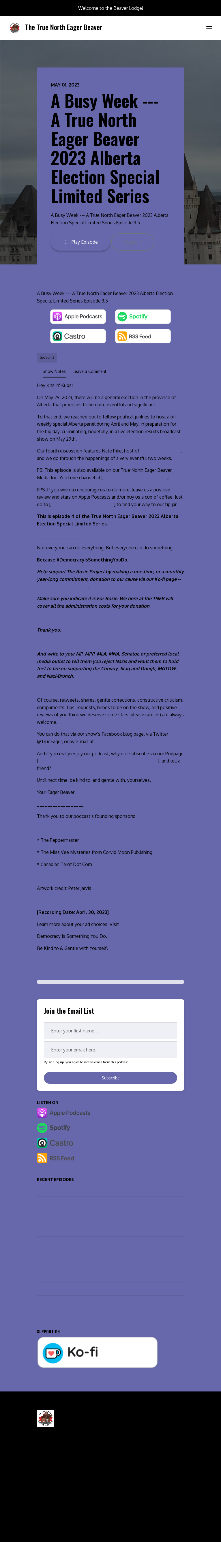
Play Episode (80, 242)
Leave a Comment (89, 371)
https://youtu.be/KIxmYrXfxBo (135, 477)
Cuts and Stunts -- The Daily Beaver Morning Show (84, 1275)
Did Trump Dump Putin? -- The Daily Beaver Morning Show (92, 1203)
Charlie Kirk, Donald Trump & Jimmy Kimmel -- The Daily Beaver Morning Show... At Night (104, 1246)
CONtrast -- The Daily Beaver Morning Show (78, 1229)
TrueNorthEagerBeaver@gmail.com (131, 741)
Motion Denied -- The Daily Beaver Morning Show (83, 1190)
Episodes (45, 1487)
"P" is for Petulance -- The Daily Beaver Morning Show (87, 1302)
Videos (43, 1495)
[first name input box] (110, 1030)
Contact (121, 1487)
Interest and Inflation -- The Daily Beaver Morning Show (89, 1288)
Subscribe (111, 1077)
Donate (121, 1502)
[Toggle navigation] (209, 28)
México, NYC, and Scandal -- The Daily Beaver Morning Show (94, 1216)
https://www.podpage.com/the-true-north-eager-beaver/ (98, 761)
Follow (131, 242)
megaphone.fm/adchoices (147, 924)
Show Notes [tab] (54, 371)
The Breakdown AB (161, 451)
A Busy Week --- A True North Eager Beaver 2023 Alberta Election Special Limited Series (105, 147)
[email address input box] (110, 1049)
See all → (46, 1315)
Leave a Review (128, 1495)
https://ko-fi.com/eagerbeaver (82, 504)
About (42, 1502)
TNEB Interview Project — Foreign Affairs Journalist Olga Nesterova (100, 1262)
